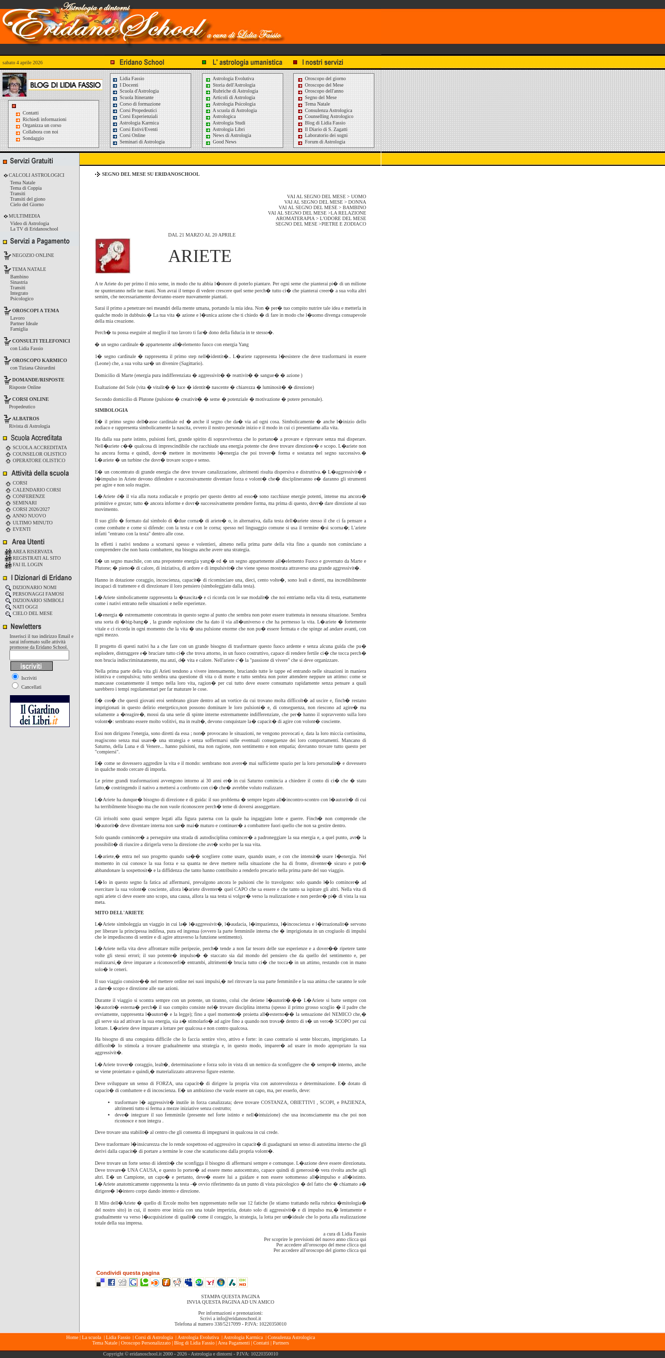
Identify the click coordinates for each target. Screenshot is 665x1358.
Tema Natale (313, 104)
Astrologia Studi (225, 122)
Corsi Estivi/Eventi (135, 129)
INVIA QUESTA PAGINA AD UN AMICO (230, 1302)
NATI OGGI (21, 607)
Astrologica (220, 116)
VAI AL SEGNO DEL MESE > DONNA (325, 202)
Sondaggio (33, 138)
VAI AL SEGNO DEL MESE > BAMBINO (322, 207)
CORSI (16, 483)
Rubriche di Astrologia (231, 91)
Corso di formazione (136, 104)
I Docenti (125, 85)
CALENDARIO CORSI (33, 490)
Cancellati (26, 687)
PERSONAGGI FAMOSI (34, 594)
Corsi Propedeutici (134, 110)
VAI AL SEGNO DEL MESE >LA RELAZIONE (317, 213)
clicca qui (356, 1239)
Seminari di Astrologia (138, 141)
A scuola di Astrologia (231, 110)
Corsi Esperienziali (135, 116)
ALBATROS (25, 418)
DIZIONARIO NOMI (31, 587)
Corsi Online (128, 135)
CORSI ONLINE (30, 399)
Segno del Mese (316, 97)
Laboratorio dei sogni (322, 135)
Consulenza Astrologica (324, 110)
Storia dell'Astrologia (230, 85)
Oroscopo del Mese (320, 85)
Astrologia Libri (225, 129)
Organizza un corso (42, 125)
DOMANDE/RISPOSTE (38, 379)
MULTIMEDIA (23, 216)
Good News (220, 141)
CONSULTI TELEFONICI (41, 341)
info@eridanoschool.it (239, 1318)
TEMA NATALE (28, 269)
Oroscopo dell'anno (324, 91)
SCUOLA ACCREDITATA (36, 447)
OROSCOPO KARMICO (39, 360)
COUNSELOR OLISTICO (36, 454)
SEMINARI (21, 502)
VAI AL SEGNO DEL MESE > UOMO (326, 196)
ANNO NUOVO (25, 515)
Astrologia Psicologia (230, 104)
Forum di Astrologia (321, 141)
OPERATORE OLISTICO (35, 460)
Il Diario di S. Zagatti (322, 129)
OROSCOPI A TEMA (35, 310)
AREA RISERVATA (29, 551)
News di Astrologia (228, 135)
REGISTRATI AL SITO (33, 558)
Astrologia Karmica (135, 122)
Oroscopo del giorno (321, 78)
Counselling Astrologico (325, 116)
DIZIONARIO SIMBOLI (34, 600)
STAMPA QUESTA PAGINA (230, 1296)
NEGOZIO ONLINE (32, 255)
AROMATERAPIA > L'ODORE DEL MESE (321, 218)
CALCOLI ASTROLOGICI (35, 175)
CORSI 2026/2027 (27, 509)
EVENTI (18, 529)
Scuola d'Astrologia (135, 91)
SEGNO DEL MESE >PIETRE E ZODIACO (321, 224)
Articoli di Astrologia (230, 97)
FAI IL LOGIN (24, 564)
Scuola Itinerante (133, 97)
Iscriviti (24, 678)
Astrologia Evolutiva (229, 78)
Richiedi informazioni (45, 119)
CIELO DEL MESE (29, 613)
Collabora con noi (41, 131)
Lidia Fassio (128, 78)
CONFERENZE (25, 496)
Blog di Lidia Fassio (321, 122)
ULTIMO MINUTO (29, 522)
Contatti (31, 113)
